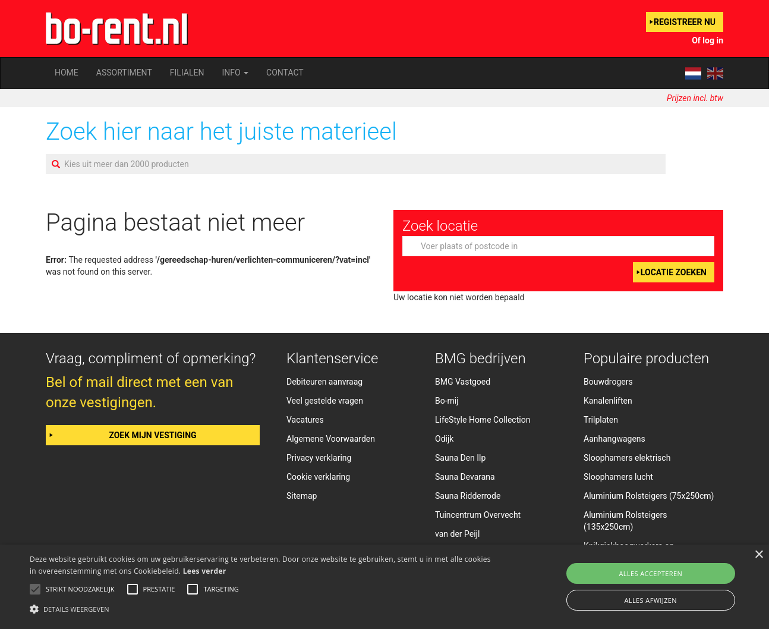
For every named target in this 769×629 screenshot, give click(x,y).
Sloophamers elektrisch (627, 458)
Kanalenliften (608, 400)
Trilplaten (601, 419)
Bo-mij (447, 400)
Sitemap (301, 496)
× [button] (758, 555)
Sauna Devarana (465, 477)
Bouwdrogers (608, 381)
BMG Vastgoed (462, 381)
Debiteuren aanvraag (324, 381)
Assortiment (124, 72)
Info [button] (235, 72)
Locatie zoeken (674, 272)
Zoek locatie (440, 226)
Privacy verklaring (318, 458)
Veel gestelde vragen (324, 400)
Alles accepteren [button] (650, 573)
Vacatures (305, 419)
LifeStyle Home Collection (482, 419)
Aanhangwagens (614, 439)
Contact (285, 72)
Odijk (444, 439)
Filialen (187, 72)
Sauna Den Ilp (460, 458)
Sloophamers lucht (618, 477)
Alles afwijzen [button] (650, 600)
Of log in (707, 40)
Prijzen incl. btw (695, 98)
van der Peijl (457, 534)
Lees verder (204, 571)
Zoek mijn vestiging (152, 435)
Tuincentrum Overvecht (478, 515)
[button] (260, 608)
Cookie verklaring (318, 477)
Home (66, 72)
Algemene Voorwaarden (330, 439)
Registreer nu (685, 22)
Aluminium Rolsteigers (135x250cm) (625, 520)
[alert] (384, 587)
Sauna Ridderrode (467, 496)
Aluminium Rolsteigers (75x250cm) (649, 496)
